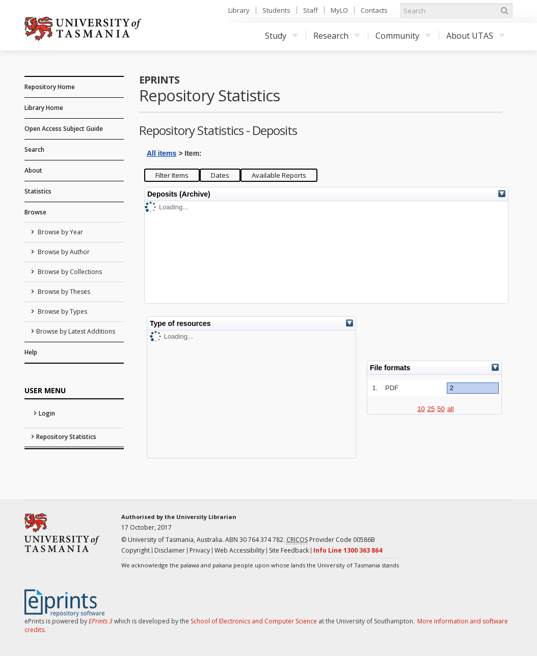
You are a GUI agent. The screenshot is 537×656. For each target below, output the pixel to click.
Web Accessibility (239, 550)
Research (336, 35)
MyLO (339, 10)
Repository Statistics (66, 436)
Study (281, 35)
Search (34, 149)
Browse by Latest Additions (75, 331)
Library (239, 10)
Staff (310, 10)
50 (440, 409)
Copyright (135, 550)
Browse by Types (61, 311)
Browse (35, 212)
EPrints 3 (101, 621)
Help (30, 352)
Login (47, 413)
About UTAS (475, 35)
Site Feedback (289, 550)
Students (276, 10)
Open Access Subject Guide (63, 128)
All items (161, 153)
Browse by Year (59, 232)
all (450, 409)
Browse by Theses (63, 291)
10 (420, 409)
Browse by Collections (69, 271)
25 (431, 409)
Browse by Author (63, 252)
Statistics (37, 191)
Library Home (43, 107)
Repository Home (49, 87)
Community (403, 35)
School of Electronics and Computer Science (254, 621)
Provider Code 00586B (330, 539)
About (33, 170)
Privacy (200, 550)
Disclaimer (169, 550)
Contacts (374, 10)
